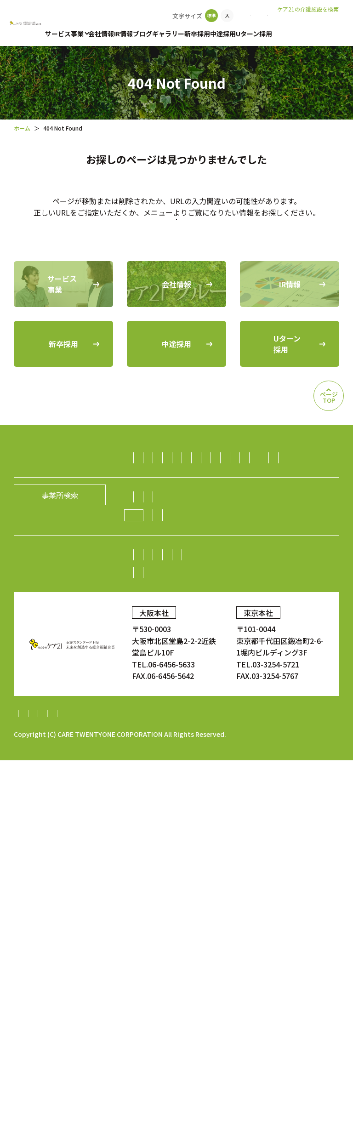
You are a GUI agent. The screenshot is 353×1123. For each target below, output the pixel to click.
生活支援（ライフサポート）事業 (195, 655)
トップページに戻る (176, 257)
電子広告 (233, 870)
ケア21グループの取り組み (189, 795)
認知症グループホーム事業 (184, 525)
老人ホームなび (308, 23)
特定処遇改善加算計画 (50, 1076)
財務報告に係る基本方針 (176, 1064)
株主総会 (238, 852)
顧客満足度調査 (272, 925)
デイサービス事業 (274, 543)
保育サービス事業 (169, 579)
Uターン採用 (254, 33)
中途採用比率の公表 (114, 925)
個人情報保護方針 (97, 1064)
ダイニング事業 (286, 655)
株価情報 (194, 870)
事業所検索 (192, 15)
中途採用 (223, 33)
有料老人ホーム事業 (227, 507)
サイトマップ (36, 1064)
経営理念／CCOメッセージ (245, 758)
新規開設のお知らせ (173, 813)
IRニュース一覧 (219, 888)
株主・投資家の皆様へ (177, 852)
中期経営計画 (162, 888)
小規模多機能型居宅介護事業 (188, 543)
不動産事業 (158, 672)
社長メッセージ (166, 758)
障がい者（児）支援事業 (293, 561)
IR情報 (123, 33)
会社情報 (101, 33)
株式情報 (155, 870)
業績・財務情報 (288, 852)
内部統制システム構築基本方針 (278, 1064)
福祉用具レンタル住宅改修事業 (191, 561)
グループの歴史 (165, 776)
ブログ (142, 33)
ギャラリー (168, 33)
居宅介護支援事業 (267, 525)
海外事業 (155, 719)
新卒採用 (197, 33)
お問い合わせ (243, 15)
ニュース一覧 (270, 794)
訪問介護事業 (162, 507)
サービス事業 (64, 33)
